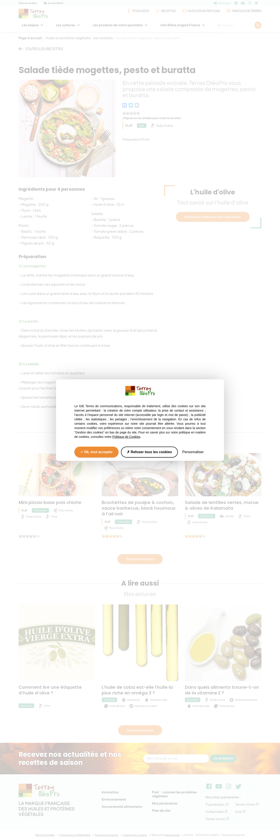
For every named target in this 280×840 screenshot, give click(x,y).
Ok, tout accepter (96, 452)
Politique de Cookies (126, 436)
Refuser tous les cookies (149, 452)
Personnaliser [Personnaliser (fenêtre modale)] (193, 452)
